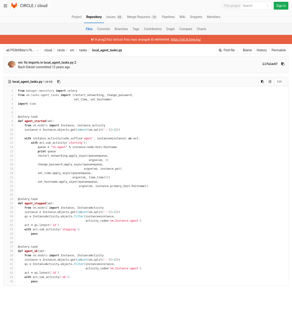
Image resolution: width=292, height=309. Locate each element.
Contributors (153, 29)
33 (9, 229)
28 (9, 207)
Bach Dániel (26, 67)
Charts (201, 29)
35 (9, 238)
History (262, 50)
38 (9, 251)
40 (9, 259)
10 (9, 129)
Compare (185, 29)
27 (9, 203)
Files (89, 29)
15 (9, 151)
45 (9, 281)
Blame (247, 50)
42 (9, 268)
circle (61, 50)
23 (9, 186)
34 (9, 233)
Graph (170, 29)
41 (9, 264)
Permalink (279, 50)
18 (9, 164)
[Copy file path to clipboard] (59, 81)
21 (9, 177)
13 (9, 142)
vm (72, 50)
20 (9, 173)
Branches (121, 29)
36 (9, 242)
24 (9, 190)
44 (9, 277)
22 (9, 181)
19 (9, 168)
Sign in (281, 6)
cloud (42, 5)
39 (9, 255)
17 (9, 160)
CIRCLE (27, 5)
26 (9, 199)
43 (9, 272)
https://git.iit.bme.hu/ (186, 39)
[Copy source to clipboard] (262, 81)
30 (9, 216)
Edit (279, 81)
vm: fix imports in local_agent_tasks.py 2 (47, 62)
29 (9, 212)
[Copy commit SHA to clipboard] (282, 64)
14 (9, 147)
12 (9, 138)
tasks (83, 50)
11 (9, 134)
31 (9, 220)
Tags (136, 29)
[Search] (256, 6)
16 (9, 155)
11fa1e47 (270, 64)
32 (9, 225)
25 (9, 194)
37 (9, 246)
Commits (103, 29)
